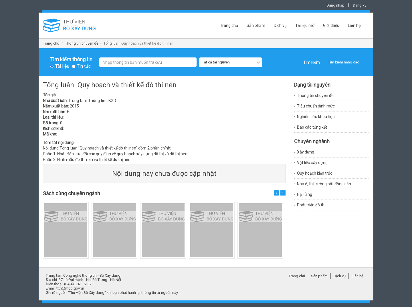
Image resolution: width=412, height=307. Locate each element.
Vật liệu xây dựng (312, 162)
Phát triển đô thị (311, 205)
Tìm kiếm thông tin (71, 59)
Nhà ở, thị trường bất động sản (324, 184)
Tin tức (84, 66)
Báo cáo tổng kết (312, 127)
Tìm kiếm (311, 62)
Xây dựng (305, 152)
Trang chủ (229, 25)
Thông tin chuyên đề (81, 43)
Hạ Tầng (304, 194)
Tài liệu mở (304, 25)
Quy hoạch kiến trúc (314, 173)
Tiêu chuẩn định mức (316, 106)
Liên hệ (354, 25)
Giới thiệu (331, 25)
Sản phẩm (256, 25)
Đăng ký (359, 5)
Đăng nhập (335, 5)
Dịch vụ (280, 25)
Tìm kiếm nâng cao (343, 62)
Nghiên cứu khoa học (315, 116)
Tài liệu (62, 66)
